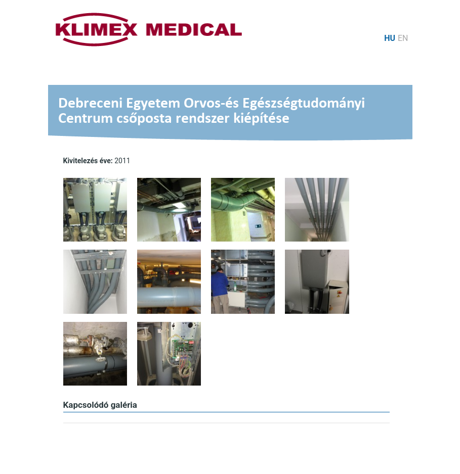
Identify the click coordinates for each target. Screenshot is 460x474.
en (403, 38)
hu (389, 38)
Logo (149, 29)
